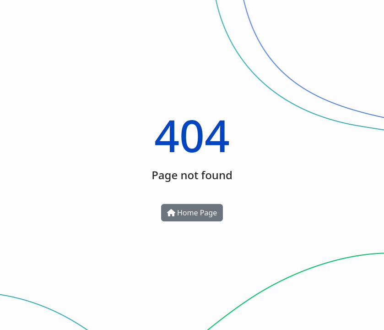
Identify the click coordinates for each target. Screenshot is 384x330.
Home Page (192, 213)
